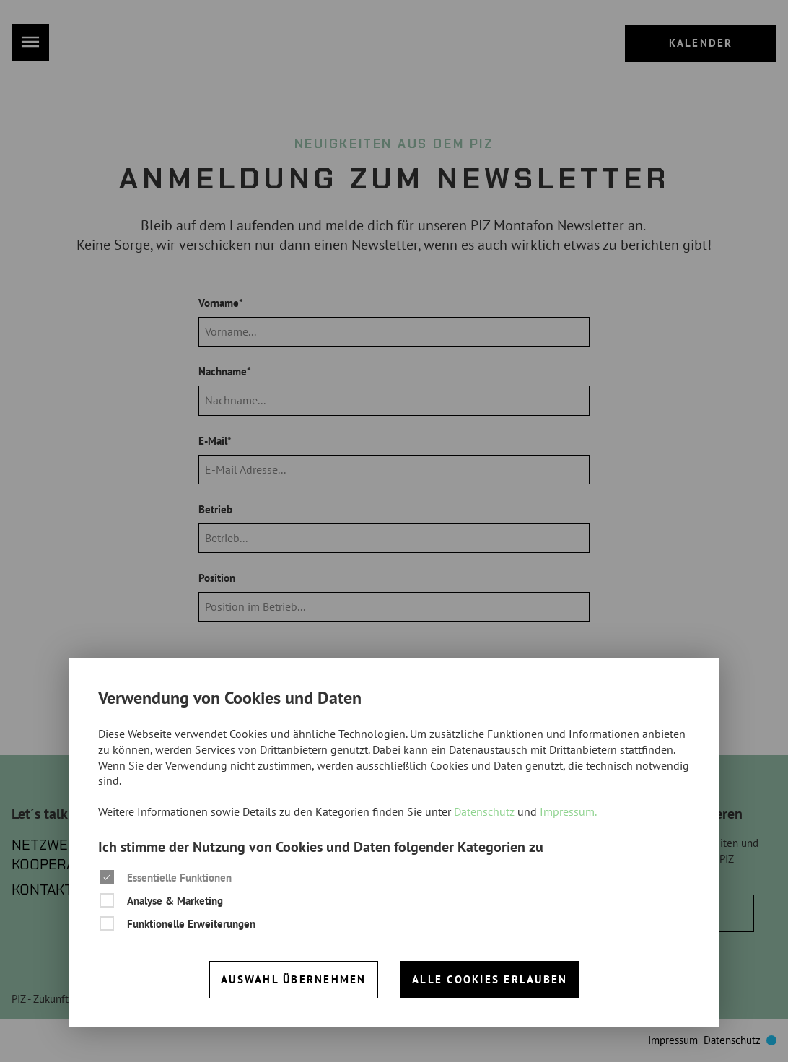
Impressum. (568, 811)
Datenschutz (484, 811)
